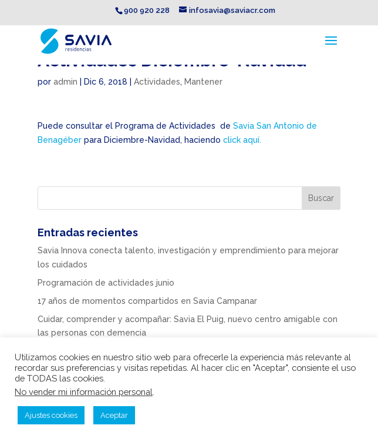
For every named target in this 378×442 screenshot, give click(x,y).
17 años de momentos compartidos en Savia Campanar (147, 301)
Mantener (203, 81)
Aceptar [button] (114, 415)
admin (65, 81)
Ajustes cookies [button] (51, 415)
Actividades (157, 81)
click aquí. (242, 140)
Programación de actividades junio (106, 282)
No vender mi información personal (84, 392)
